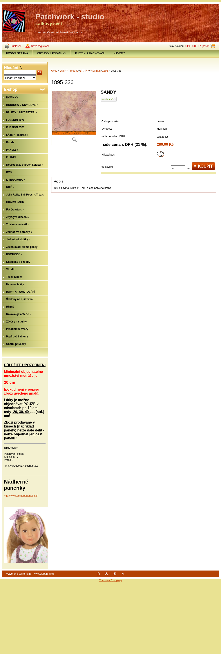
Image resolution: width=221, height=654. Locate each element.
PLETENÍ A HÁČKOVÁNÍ (90, 53)
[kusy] (178, 167)
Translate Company (110, 580)
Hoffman (96, 70)
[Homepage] (17, 53)
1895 (105, 70)
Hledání (11, 67)
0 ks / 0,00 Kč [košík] (197, 46)
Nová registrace (40, 46)
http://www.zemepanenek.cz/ (21, 495)
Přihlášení (16, 46)
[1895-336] (74, 117)
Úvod (54, 70)
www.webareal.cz (44, 573)
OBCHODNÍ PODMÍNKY (51, 53)
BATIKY (84, 70)
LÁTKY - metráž (69, 70)
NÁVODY (119, 53)
